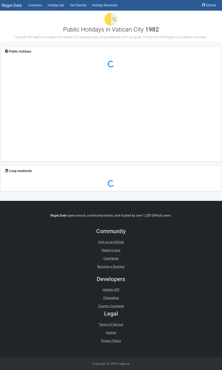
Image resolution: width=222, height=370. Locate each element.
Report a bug (111, 250)
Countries (35, 5)
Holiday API (111, 290)
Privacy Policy (111, 341)
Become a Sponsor (111, 267)
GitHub (209, 5)
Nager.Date (12, 5)
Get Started (78, 5)
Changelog (111, 298)
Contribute (111, 258)
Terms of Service (111, 324)
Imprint (111, 333)
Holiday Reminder (105, 5)
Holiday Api (56, 5)
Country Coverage (111, 306)
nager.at (123, 364)
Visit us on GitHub (111, 242)
